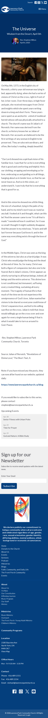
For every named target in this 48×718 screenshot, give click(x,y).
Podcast (4, 560)
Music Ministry (7, 615)
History (4, 604)
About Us (5, 552)
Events (4, 555)
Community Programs (11, 630)
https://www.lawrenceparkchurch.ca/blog (22, 384)
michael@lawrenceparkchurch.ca (21, 683)
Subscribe (9, 485)
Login (28, 715)
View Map (5, 651)
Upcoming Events (10, 410)
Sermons (5, 558)
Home (3, 546)
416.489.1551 (14, 675)
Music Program (7, 599)
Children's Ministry (8, 623)
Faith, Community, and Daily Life (15, 569)
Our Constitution (8, 593)
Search (30, 2)
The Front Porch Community (13, 572)
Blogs (3, 566)
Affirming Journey (8, 596)
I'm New (4, 591)
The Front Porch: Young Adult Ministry (16, 620)
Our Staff (5, 601)
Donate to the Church (10, 549)
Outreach (5, 618)
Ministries (5, 564)
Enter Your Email (8, 476)
